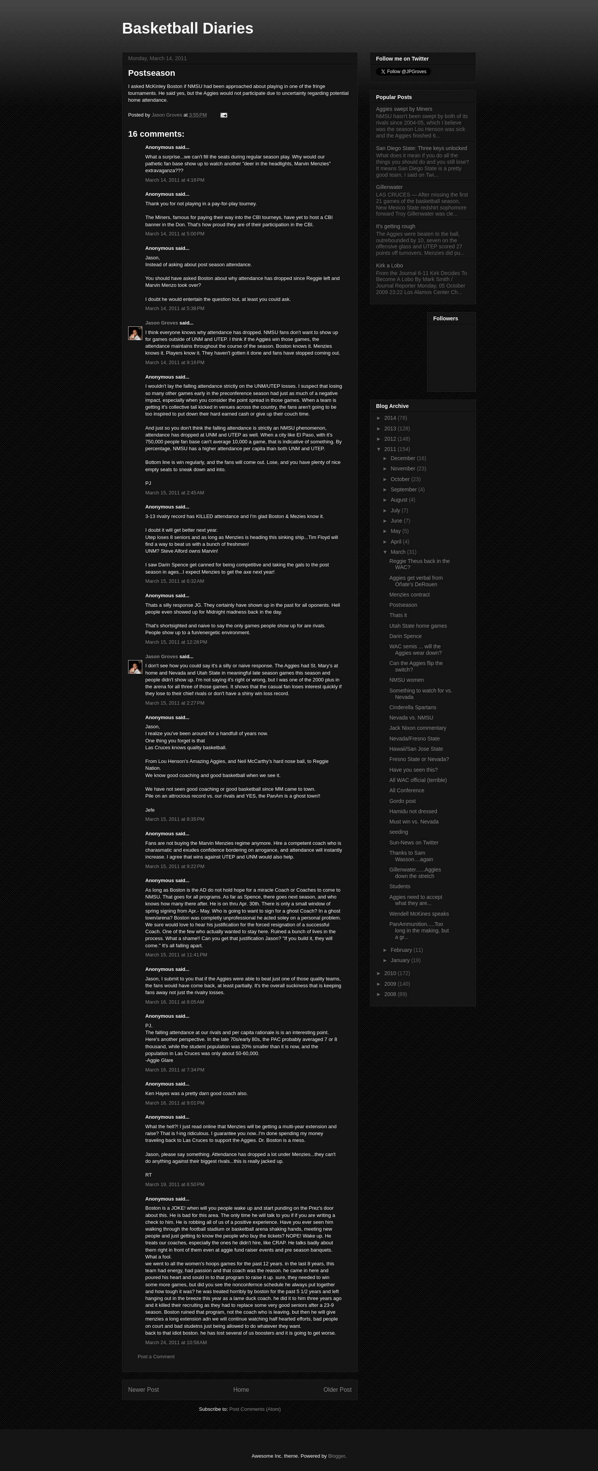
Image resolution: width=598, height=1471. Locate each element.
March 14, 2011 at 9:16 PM (174, 362)
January (401, 960)
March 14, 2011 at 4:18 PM (174, 180)
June (397, 521)
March (399, 552)
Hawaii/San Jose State (416, 749)
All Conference (406, 790)
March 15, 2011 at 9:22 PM (174, 866)
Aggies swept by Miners (404, 109)
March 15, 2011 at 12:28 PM (176, 642)
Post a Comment (156, 1356)
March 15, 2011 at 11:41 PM (176, 955)
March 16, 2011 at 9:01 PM (174, 1103)
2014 (391, 418)
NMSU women (406, 680)
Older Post (337, 1389)
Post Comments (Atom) (255, 1409)
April (397, 542)
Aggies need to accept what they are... (415, 900)
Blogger (336, 1456)
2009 (391, 984)
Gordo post (402, 801)
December (403, 458)
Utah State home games (418, 626)
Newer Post (143, 1389)
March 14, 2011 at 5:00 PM (174, 234)
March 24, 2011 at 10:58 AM (176, 1342)
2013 (391, 428)
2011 (391, 449)
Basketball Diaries (188, 28)
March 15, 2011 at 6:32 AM (174, 581)
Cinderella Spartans (412, 707)
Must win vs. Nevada (414, 822)
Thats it (398, 615)
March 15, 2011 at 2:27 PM (174, 703)
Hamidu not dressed (413, 811)
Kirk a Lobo (389, 265)
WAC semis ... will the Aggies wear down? (415, 649)
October (401, 479)
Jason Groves (161, 323)
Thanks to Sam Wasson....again (411, 856)
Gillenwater (389, 187)
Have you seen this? (413, 770)
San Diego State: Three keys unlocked (421, 148)
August (399, 500)
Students (399, 886)
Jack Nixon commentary (417, 728)
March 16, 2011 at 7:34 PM (174, 1070)
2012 (391, 439)
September (404, 489)
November (403, 468)
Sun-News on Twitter (414, 842)
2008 (391, 994)
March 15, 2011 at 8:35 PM (174, 819)
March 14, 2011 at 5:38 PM (174, 308)
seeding (398, 832)
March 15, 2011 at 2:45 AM (174, 493)
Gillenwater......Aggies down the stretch (415, 873)
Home (241, 1389)
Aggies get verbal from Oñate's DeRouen (416, 581)
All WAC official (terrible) (418, 780)
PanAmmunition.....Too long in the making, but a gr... (419, 930)
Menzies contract (409, 595)
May (396, 531)
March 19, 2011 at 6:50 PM (174, 1184)
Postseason (403, 605)
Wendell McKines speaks (419, 914)
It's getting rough (395, 226)
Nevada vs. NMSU (411, 718)
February (402, 950)
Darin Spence (405, 636)
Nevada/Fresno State (414, 739)
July (396, 510)
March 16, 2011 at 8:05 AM (174, 1002)
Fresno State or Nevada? (419, 759)
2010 (391, 973)
